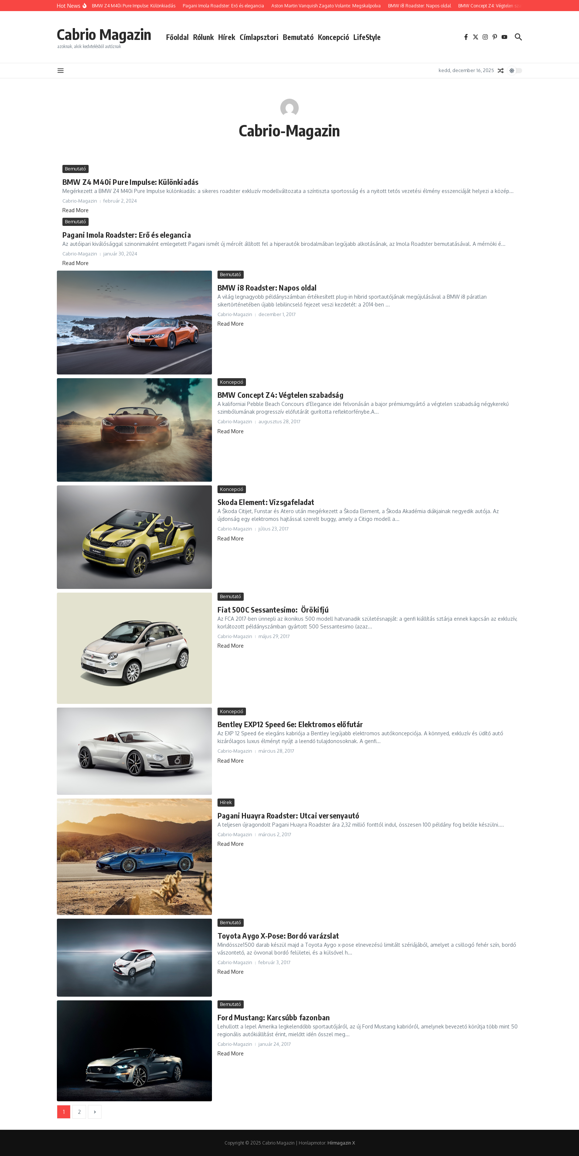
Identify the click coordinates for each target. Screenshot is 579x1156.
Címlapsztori (259, 37)
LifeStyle (367, 37)
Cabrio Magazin (104, 34)
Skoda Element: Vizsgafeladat (266, 501)
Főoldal (177, 37)
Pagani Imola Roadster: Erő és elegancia (126, 234)
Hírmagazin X (341, 1143)
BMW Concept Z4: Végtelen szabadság (280, 394)
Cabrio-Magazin (289, 130)
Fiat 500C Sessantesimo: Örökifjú (273, 609)
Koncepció (333, 37)
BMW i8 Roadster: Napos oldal (267, 287)
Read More (75, 210)
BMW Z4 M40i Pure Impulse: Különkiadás (130, 181)
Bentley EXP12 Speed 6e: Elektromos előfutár (290, 724)
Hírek (226, 37)
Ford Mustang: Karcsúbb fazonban (273, 1017)
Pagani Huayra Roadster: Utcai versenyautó (288, 815)
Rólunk (203, 37)
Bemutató (298, 37)
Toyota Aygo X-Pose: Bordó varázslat (278, 935)
